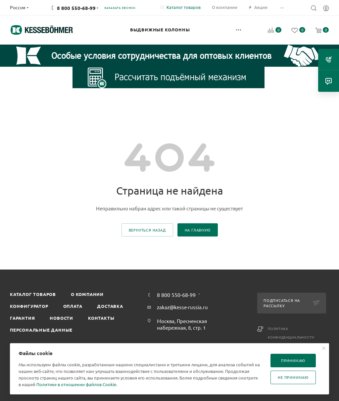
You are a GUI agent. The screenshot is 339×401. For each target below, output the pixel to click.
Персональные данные (41, 330)
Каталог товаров (33, 294)
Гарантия (22, 318)
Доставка (110, 306)
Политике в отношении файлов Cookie (76, 384)
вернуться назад (147, 230)
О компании (87, 294)
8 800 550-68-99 (76, 8)
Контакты (101, 318)
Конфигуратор (29, 306)
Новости (61, 318)
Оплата (72, 306)
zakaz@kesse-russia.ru (182, 307)
